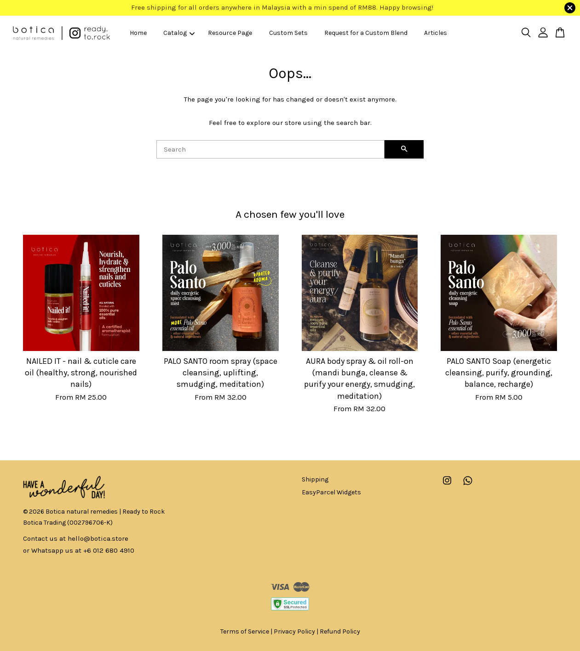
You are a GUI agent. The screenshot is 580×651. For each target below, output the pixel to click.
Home (138, 33)
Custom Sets (288, 33)
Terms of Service (244, 631)
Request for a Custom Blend (366, 33)
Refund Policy (340, 631)
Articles (435, 33)
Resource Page (230, 33)
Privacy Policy (294, 631)
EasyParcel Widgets (331, 492)
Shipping (315, 479)
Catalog (179, 33)
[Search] (270, 149)
